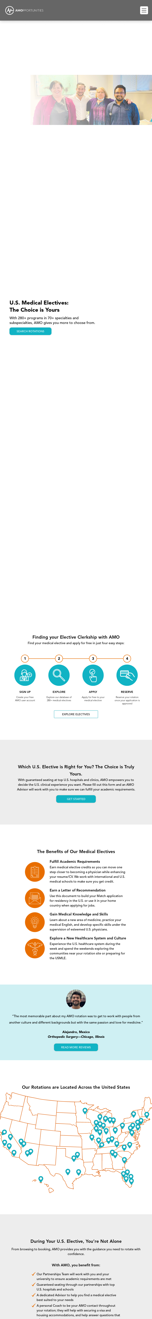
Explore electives (76, 714)
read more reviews (76, 1047)
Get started (76, 799)
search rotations (30, 331)
